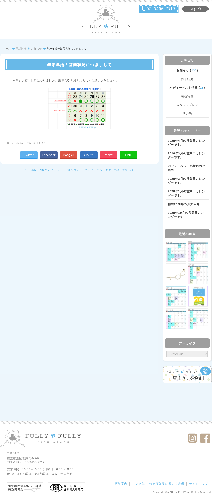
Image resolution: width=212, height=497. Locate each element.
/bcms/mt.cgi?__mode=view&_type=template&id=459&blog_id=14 (187, 354)
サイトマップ (198, 483)
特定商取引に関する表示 (166, 483)
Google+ (69, 155)
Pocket (108, 155)
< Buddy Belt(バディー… (42, 170)
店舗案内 (121, 483)
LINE (128, 155)
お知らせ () (187, 70)
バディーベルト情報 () (187, 87)
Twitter (29, 155)
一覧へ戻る (72, 170)
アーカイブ (187, 343)
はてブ (88, 155)
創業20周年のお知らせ (184, 204)
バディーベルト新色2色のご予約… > (109, 170)
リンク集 (138, 483)
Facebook (49, 155)
